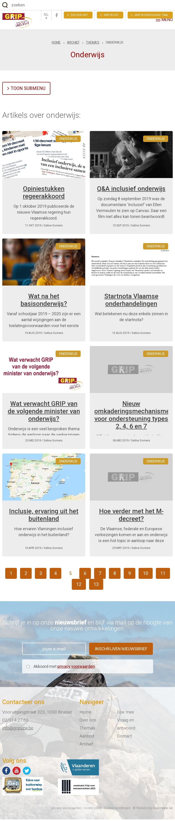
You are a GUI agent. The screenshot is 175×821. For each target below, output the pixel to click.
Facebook (56, 15)
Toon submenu (28, 90)
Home (56, 44)
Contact (124, 737)
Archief (73, 44)
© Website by (153, 809)
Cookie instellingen (117, 809)
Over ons (88, 721)
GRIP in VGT (111, 15)
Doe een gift (79, 15)
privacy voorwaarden (76, 668)
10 (145, 575)
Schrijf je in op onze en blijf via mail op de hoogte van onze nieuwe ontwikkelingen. (87, 627)
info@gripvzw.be (17, 729)
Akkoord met (64, 668)
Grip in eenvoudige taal (151, 15)
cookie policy (93, 809)
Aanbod (87, 737)
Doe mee (125, 713)
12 (78, 586)
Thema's (92, 44)
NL (46, 14)
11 (162, 575)
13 (96, 586)
